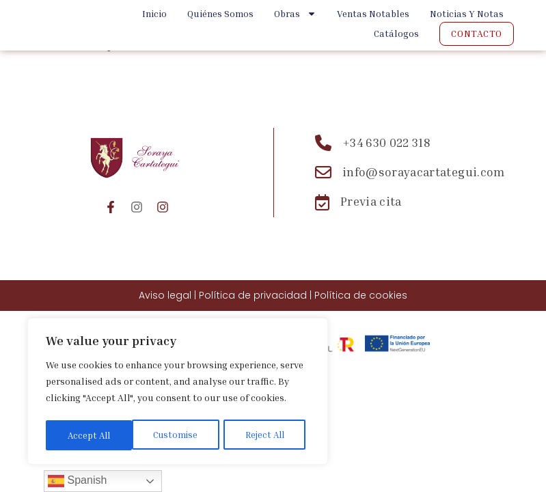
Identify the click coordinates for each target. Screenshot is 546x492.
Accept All (267, 435)
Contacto (476, 33)
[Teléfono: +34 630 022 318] (410, 143)
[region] (177, 393)
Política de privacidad (253, 295)
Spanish (77, 481)
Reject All (178, 435)
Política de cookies (360, 295)
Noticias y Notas (467, 13)
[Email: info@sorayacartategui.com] (410, 172)
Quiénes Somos (220, 13)
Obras (295, 13)
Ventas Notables (373, 13)
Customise (89, 435)
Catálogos (396, 33)
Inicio (154, 13)
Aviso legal (165, 295)
